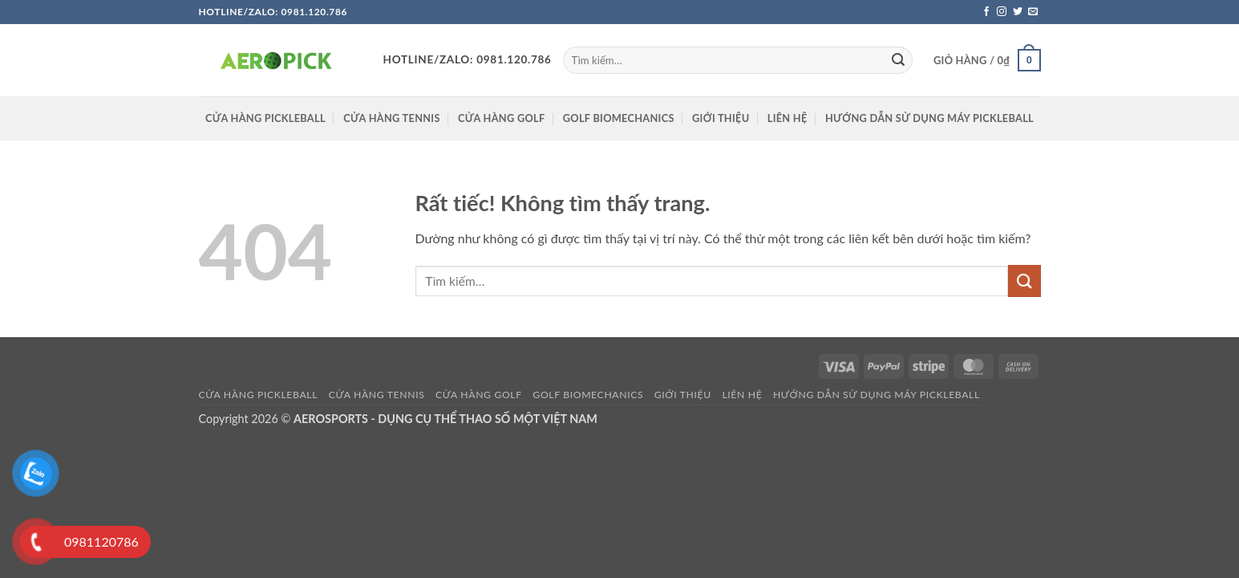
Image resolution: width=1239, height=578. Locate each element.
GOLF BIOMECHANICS (618, 118)
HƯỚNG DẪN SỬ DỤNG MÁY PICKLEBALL (929, 118)
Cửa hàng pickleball (265, 118)
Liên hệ (787, 118)
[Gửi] (898, 60)
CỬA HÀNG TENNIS (391, 118)
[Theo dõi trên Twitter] (1017, 12)
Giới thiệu (720, 118)
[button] (986, 60)
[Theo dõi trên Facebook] (986, 12)
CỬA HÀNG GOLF (501, 118)
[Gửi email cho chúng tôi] (1033, 12)
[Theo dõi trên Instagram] (1001, 12)
